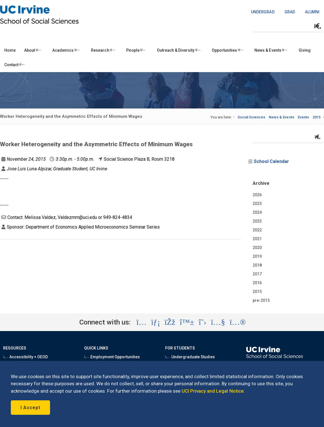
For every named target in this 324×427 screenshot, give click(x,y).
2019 (257, 256)
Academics (66, 50)
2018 (257, 265)
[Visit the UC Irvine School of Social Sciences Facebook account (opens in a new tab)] (170, 322)
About (32, 50)
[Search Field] (288, 26)
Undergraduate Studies (190, 357)
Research (103, 50)
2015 (317, 117)
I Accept (30, 407)
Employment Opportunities (112, 357)
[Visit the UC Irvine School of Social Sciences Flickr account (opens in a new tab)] (238, 322)
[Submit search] (317, 26)
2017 (257, 274)
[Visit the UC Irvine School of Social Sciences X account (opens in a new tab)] (202, 322)
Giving (305, 50)
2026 (257, 194)
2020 (257, 247)
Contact (14, 64)
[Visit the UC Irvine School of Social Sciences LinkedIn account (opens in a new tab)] (155, 322)
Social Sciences (251, 117)
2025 (257, 203)
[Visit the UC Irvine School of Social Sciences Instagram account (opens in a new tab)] (141, 322)
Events (303, 117)
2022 (257, 230)
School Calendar (271, 161)
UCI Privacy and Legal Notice (213, 391)
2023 (257, 221)
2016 (257, 283)
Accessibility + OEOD (25, 357)
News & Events (270, 50)
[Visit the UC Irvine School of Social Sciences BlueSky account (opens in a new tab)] (187, 322)
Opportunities (227, 50)
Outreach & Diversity (178, 50)
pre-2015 (261, 300)
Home (10, 50)
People (135, 50)
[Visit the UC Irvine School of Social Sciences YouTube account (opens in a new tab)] (218, 322)
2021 (257, 238)
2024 (257, 212)
